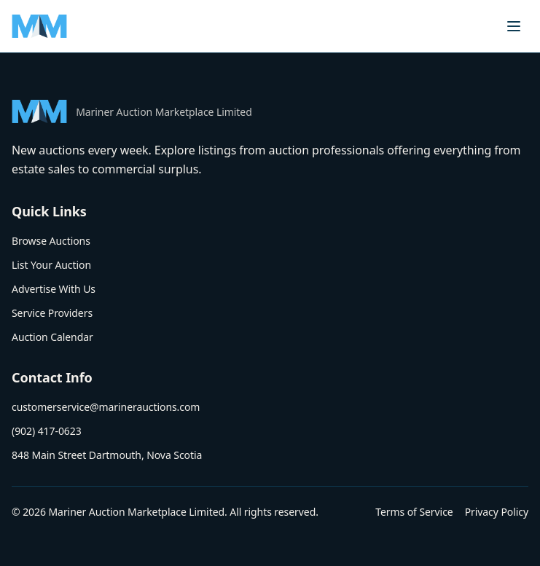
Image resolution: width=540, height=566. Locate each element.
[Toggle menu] (513, 26)
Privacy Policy (496, 512)
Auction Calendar (52, 337)
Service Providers (52, 313)
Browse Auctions (51, 241)
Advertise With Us (53, 289)
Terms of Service (414, 512)
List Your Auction (51, 265)
